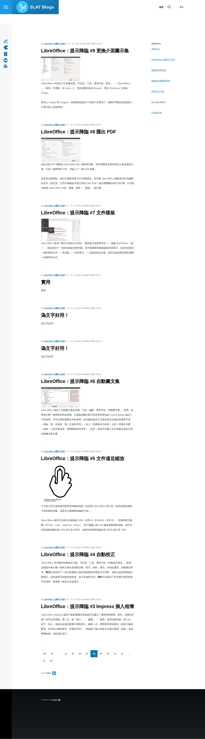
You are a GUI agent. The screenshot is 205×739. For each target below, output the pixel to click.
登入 (182, 16)
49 (101, 655)
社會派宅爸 (156, 113)
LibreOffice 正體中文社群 (54, 44)
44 (66, 655)
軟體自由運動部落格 (160, 81)
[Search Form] (169, 16)
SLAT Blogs (42, 16)
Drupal (54, 700)
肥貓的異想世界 (158, 70)
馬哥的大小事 (157, 92)
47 (87, 655)
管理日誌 (155, 49)
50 (108, 655)
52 (122, 655)
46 (80, 655)
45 (73, 655)
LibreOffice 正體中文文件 (163, 60)
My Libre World (158, 102)
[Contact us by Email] (6, 54)
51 (115, 655)
